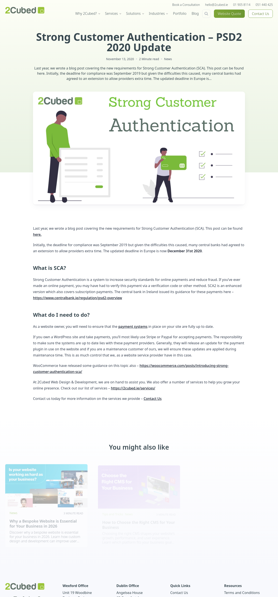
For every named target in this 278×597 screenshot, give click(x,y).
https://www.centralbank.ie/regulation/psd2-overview (77, 297)
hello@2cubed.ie (216, 5)
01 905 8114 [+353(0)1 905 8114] (241, 5)
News (168, 59)
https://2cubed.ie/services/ (133, 388)
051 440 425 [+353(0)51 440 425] (264, 5)
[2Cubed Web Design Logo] (24, 10)
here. (37, 234)
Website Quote (229, 13)
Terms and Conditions (242, 592)
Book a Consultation (186, 5)
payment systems (132, 326)
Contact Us (260, 13)
